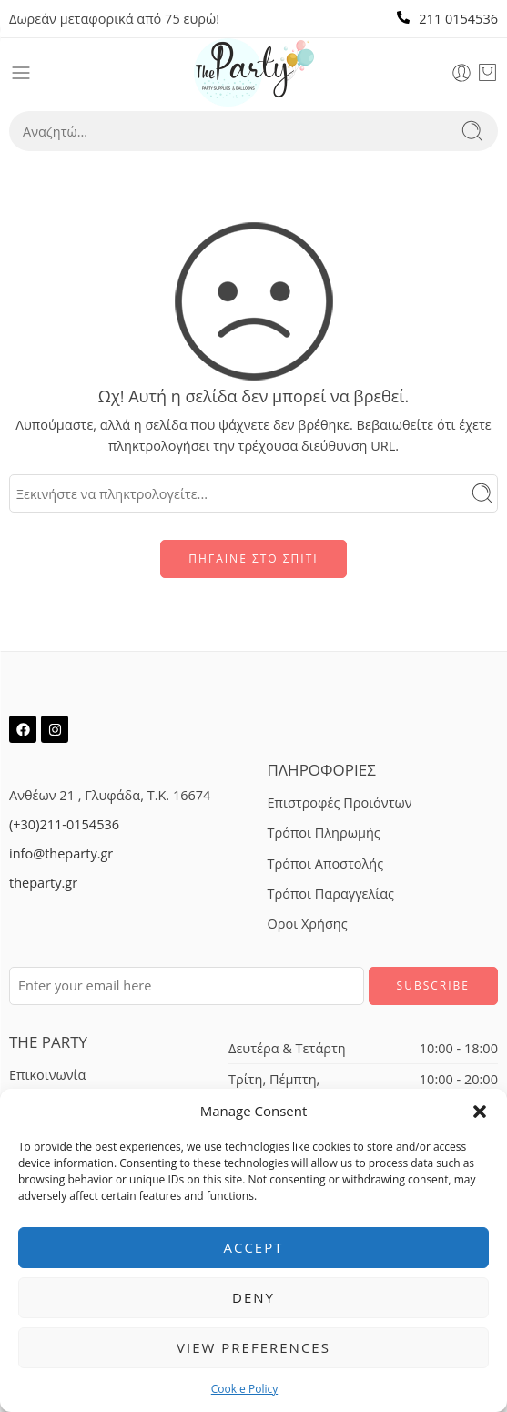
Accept (253, 1247)
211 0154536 (458, 18)
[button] (480, 1111)
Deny (253, 1297)
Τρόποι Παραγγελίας (331, 893)
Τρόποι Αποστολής (326, 863)
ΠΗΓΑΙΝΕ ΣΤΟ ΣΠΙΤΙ (253, 558)
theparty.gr (43, 882)
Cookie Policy (244, 1389)
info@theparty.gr (61, 853)
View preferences (253, 1347)
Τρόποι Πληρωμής (324, 832)
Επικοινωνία (47, 1074)
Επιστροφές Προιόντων (340, 802)
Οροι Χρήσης (308, 923)
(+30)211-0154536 (64, 824)
